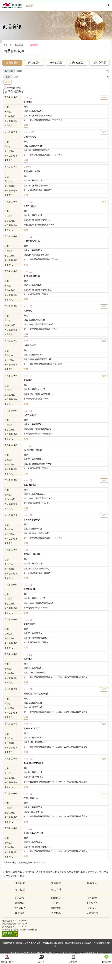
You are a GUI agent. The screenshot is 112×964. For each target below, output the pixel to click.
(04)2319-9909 (19, 926)
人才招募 (56, 913)
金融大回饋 (92, 913)
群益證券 (20, 883)
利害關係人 (20, 908)
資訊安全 (92, 908)
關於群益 (56, 897)
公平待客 (56, 903)
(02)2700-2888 (19, 921)
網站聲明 (56, 908)
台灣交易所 (12, 62)
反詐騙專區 (92, 903)
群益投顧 (56, 883)
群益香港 (56, 889)
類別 (8, 77)
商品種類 (9, 71)
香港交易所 (99, 62)
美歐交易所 (34, 62)
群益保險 (92, 883)
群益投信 (20, 889)
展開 (26, 125)
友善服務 (19, 913)
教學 (104, 97)
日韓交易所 (56, 62)
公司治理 (92, 897)
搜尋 (7, 82)
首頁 (6, 45)
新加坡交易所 (77, 62)
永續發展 (19, 903)
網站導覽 (19, 897)
